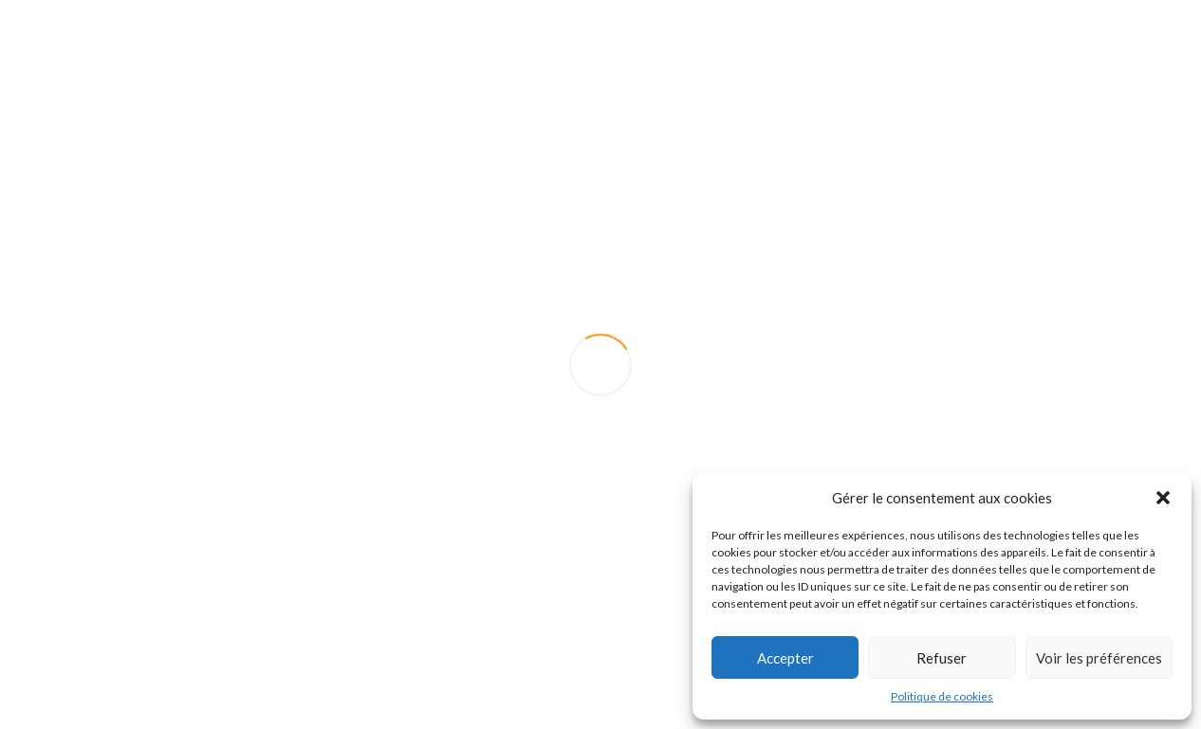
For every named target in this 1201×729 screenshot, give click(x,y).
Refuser (941, 657)
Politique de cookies (942, 696)
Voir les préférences (1099, 657)
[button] (1163, 497)
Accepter (785, 657)
